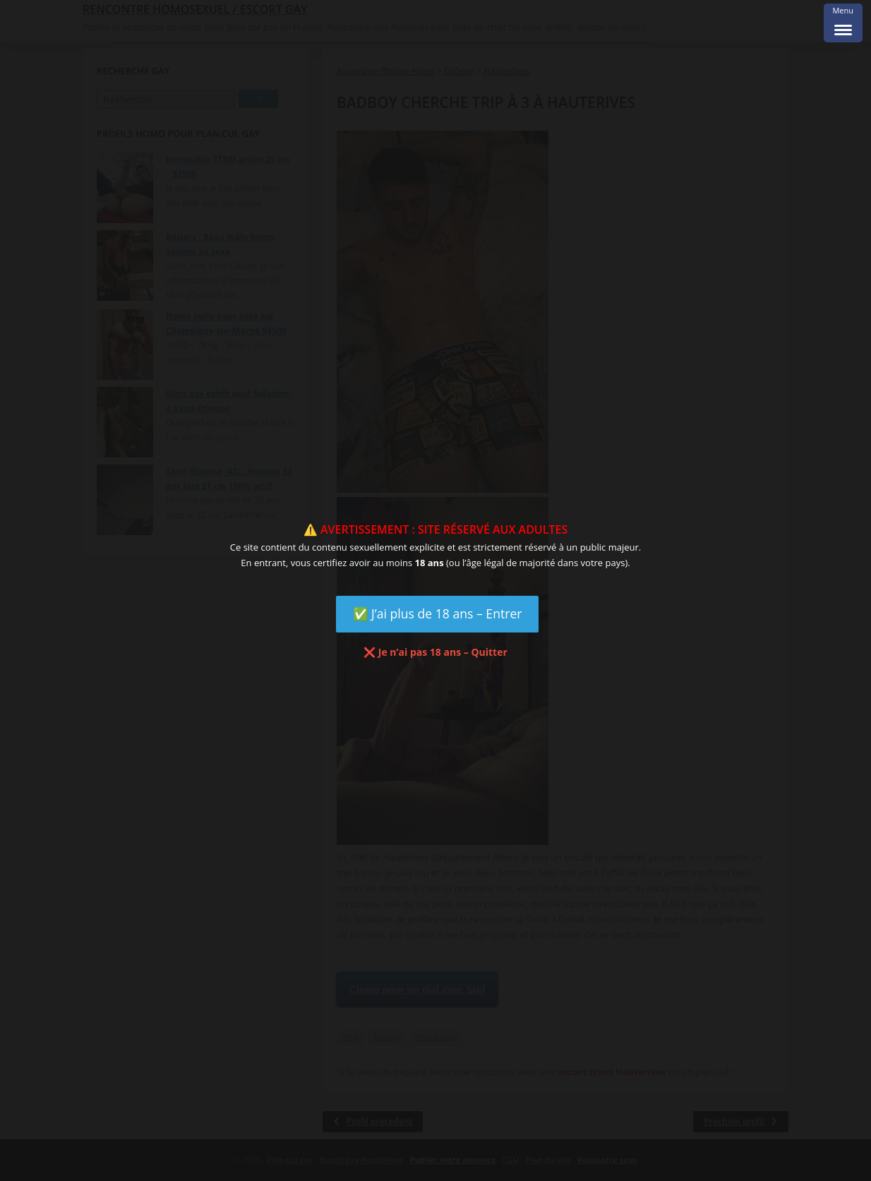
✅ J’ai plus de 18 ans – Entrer (437, 613)
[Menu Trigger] (843, 23)
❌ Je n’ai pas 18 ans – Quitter (435, 652)
